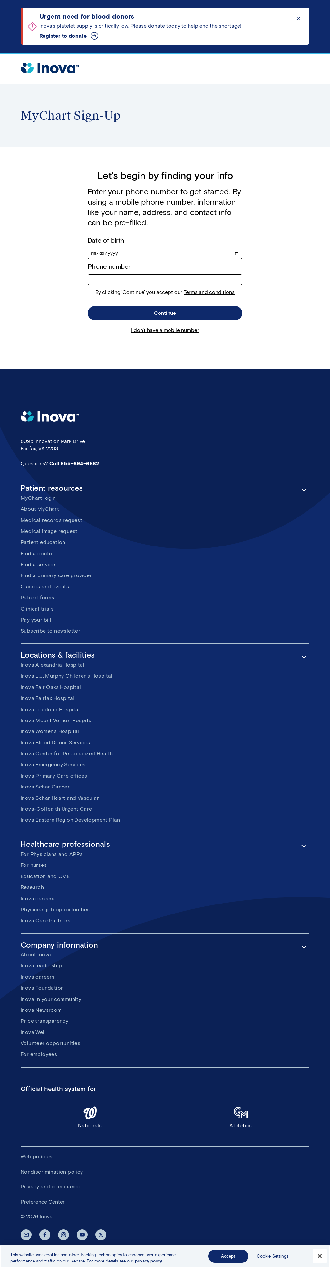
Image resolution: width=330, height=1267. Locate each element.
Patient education (43, 543)
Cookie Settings (273, 1259)
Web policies (37, 1158)
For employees (39, 1055)
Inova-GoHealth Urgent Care (56, 810)
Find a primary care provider (56, 576)
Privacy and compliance (51, 1188)
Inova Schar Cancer (45, 788)
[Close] (320, 1259)
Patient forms (37, 598)
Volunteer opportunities (50, 1044)
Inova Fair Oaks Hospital (51, 688)
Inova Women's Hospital (50, 732)
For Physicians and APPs (51, 855)
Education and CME (45, 877)
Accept (228, 1259)
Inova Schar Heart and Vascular (60, 799)
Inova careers (37, 899)
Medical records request (51, 521)
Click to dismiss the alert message (299, 18)
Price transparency (44, 1022)
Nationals (90, 1117)
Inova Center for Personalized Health (67, 754)
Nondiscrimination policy (52, 1172)
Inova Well (33, 1033)
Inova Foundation (42, 989)
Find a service (38, 565)
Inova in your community (51, 1000)
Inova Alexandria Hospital (52, 666)
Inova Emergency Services (53, 765)
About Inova (36, 956)
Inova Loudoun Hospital (50, 710)
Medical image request (49, 532)
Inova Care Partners (46, 921)
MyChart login (38, 499)
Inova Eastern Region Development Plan (70, 821)
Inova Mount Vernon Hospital (57, 721)
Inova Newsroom (41, 1011)
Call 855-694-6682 (74, 464)
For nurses (34, 866)
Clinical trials (37, 609)
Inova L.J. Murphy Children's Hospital (66, 677)
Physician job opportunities (55, 910)
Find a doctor (37, 554)
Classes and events (45, 587)
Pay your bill (36, 621)
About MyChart (40, 510)
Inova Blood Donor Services (55, 743)
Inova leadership (41, 966)
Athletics (240, 1117)
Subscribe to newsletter (50, 632)
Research (32, 888)
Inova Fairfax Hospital (47, 699)
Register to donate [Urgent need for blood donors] (63, 36)
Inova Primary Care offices (54, 776)
